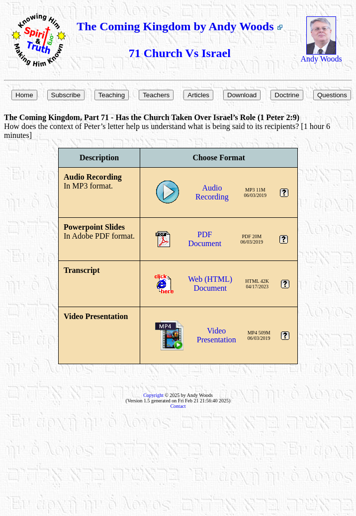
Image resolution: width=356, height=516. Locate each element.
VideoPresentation (216, 335)
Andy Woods (321, 55)
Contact (177, 406)
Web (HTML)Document (210, 283)
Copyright (153, 395)
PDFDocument (204, 239)
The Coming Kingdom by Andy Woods (179, 26)
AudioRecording (212, 192)
